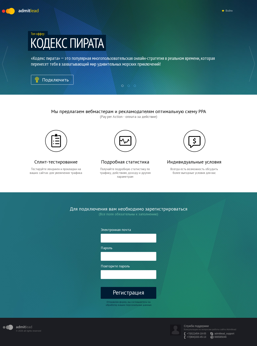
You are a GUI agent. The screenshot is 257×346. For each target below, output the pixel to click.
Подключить (55, 80)
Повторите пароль (115, 266)
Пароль (106, 248)
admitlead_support (224, 333)
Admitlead (20, 11)
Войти (229, 10)
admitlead (17, 327)
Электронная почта (116, 229)
